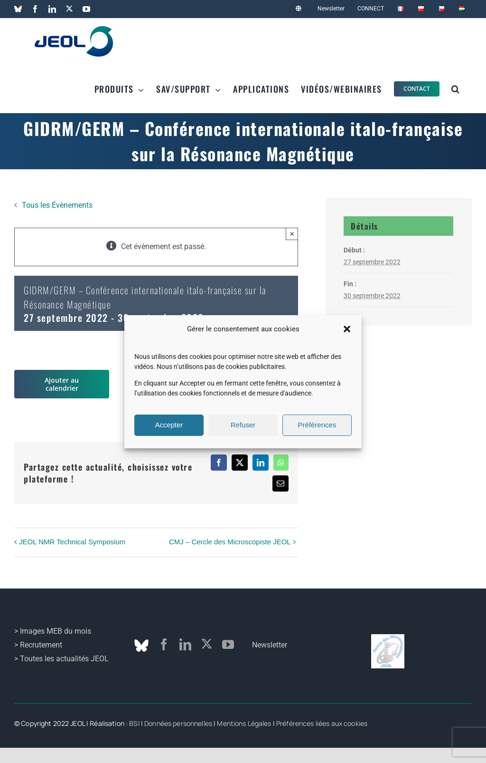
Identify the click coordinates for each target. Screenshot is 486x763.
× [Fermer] (292, 234)
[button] (347, 329)
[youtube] (228, 644)
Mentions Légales (244, 723)
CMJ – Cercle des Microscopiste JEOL (230, 542)
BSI (134, 723)
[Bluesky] (141, 645)
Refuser (243, 425)
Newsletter (269, 644)
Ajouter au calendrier (62, 384)
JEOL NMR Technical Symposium (72, 542)
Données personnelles (178, 723)
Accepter (169, 425)
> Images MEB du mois (52, 631)
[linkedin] (185, 644)
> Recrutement (38, 644)
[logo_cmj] (387, 637)
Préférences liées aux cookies (321, 723)
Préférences (317, 425)
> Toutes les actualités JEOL (61, 658)
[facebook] (164, 644)
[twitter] (207, 644)
